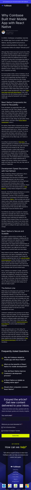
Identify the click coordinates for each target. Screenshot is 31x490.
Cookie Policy (15, 469)
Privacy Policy (15, 474)
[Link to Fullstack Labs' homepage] (15, 466)
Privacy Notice (15, 476)
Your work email (7, 415)
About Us (15, 479)
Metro (12, 199)
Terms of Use (15, 472)
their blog (21, 142)
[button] (28, 5)
